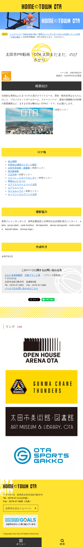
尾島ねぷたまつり (17, 181)
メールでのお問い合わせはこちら (21, 288)
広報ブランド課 (32, 275)
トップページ (15, 34)
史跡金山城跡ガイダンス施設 (22, 164)
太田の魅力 (16, 37)
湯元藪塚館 (13, 171)
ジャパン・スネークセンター (22, 178)
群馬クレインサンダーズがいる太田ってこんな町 (59, 34)
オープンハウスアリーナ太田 (22, 194)
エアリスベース (15, 187)
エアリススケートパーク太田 (22, 184)
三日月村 (12, 174)
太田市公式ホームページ (18, 508)
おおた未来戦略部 (13, 275)
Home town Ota (29, 34)
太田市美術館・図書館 (19, 168)
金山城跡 (12, 161)
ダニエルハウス (15, 191)
